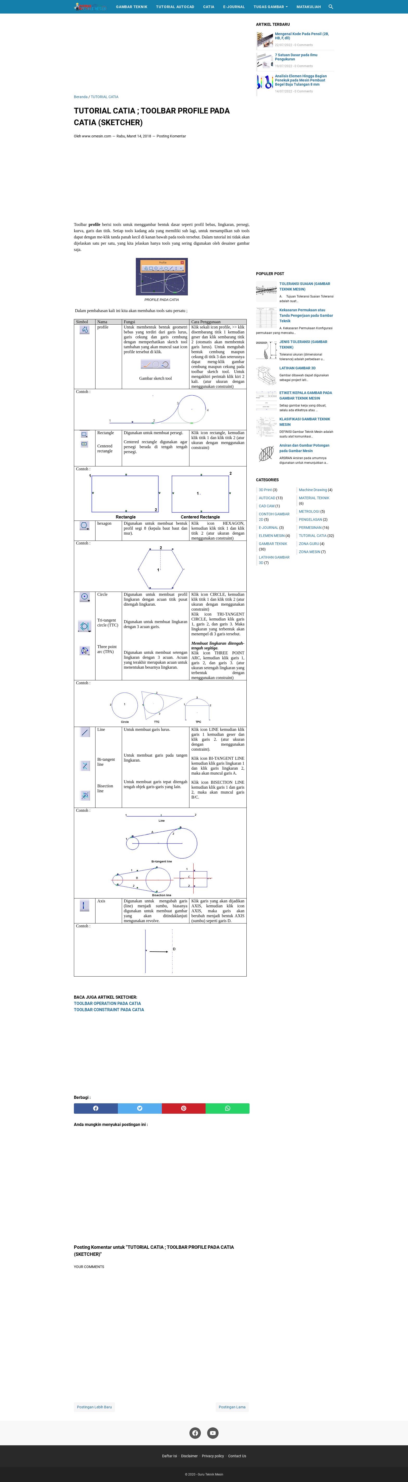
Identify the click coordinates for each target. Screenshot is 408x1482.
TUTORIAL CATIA (313, 536)
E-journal (234, 7)
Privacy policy (213, 1456)
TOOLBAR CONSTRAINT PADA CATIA (109, 1009)
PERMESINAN (310, 527)
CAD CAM (267, 506)
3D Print (265, 490)
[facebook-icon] (195, 1433)
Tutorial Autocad (175, 7)
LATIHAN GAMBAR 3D (297, 368)
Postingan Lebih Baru (94, 1407)
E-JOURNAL (268, 527)
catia (208, 7)
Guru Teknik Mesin (210, 1474)
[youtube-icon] (213, 1433)
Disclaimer (189, 1456)
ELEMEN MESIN (272, 536)
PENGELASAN (310, 519)
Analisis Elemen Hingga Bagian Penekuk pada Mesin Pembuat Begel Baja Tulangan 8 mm (301, 80)
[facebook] (96, 1108)
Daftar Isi (169, 1456)
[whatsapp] (228, 1108)
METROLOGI (309, 511)
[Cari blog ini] (331, 7)
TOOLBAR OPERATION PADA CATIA (107, 1003)
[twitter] (140, 1108)
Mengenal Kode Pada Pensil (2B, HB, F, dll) (302, 36)
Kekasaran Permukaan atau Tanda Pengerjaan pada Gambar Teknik (306, 315)
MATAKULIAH (309, 7)
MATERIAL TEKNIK (314, 498)
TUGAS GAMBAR (269, 7)
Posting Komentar (171, 136)
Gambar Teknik (131, 7)
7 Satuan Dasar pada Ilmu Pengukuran (296, 57)
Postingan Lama (232, 1407)
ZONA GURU (309, 544)
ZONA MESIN (309, 552)
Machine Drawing (313, 490)
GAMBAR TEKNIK (273, 544)
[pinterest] (184, 1108)
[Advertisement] (162, 57)
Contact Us (237, 1456)
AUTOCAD (267, 498)
